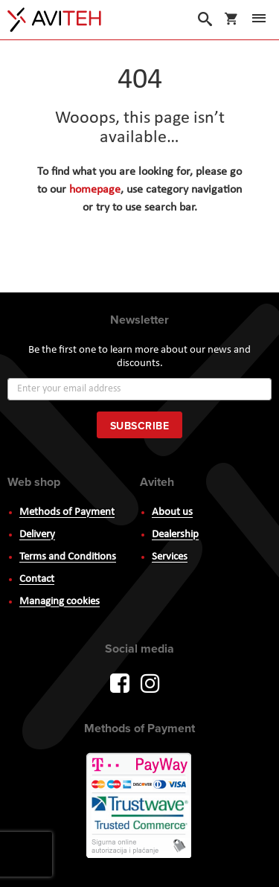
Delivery (37, 534)
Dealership (175, 534)
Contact (36, 579)
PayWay (140, 806)
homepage (95, 190)
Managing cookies (59, 601)
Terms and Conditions (67, 557)
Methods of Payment (67, 512)
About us (172, 512)
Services (169, 557)
